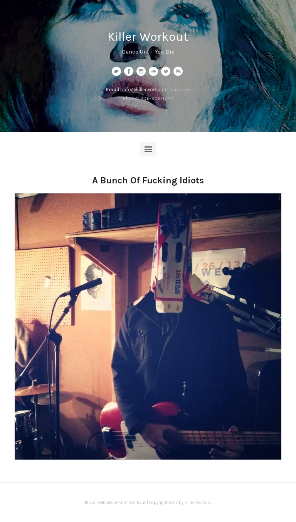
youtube (178, 71)
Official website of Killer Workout (115, 502)
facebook (128, 71)
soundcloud (153, 71)
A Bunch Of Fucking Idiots (148, 180)
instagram (141, 71)
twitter (165, 71)
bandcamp (116, 71)
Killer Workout (148, 37)
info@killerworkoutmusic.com (156, 89)
